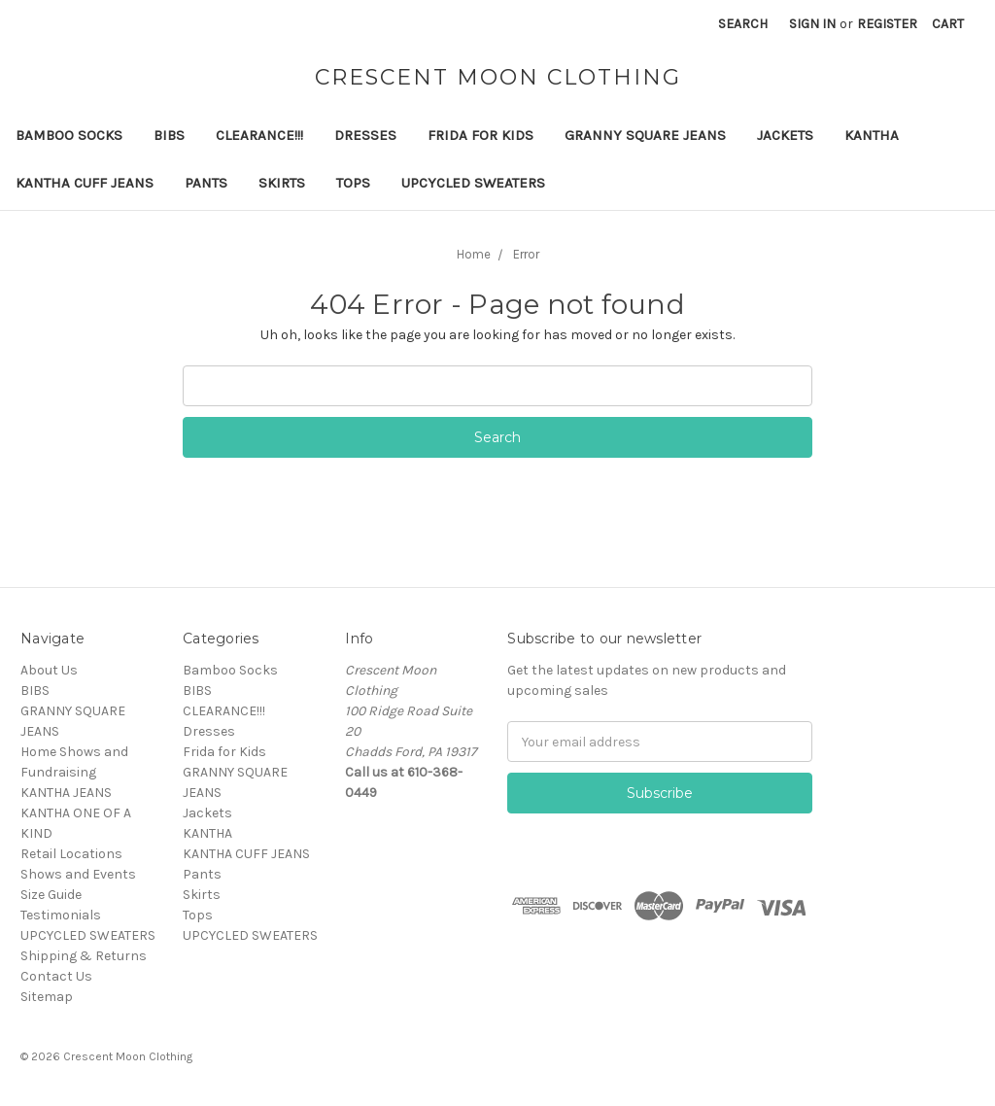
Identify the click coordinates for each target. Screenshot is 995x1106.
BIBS (169, 135)
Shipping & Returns (83, 956)
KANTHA (871, 135)
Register (887, 24)
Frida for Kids (480, 135)
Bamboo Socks (69, 135)
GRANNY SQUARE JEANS (645, 135)
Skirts (281, 182)
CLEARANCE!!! (259, 135)
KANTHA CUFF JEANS (85, 182)
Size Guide (51, 894)
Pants (206, 182)
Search (743, 24)
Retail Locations (71, 854)
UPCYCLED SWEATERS (473, 182)
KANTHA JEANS (66, 792)
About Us (49, 670)
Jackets (785, 135)
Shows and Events (78, 874)
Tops (353, 182)
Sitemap (46, 996)
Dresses (365, 135)
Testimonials (60, 915)
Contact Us (56, 976)
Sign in (812, 24)
